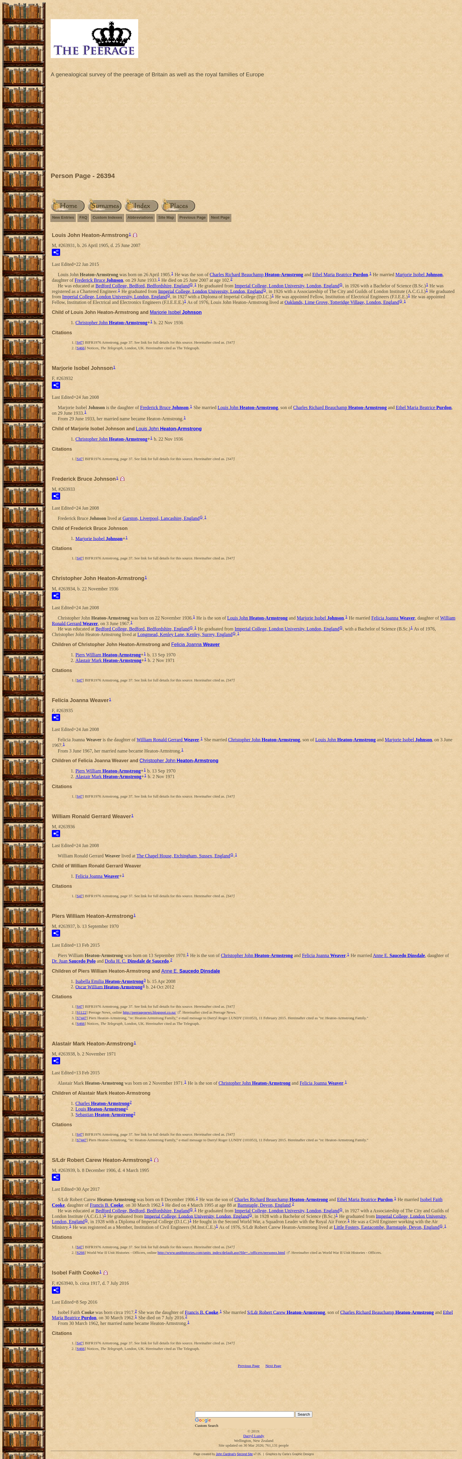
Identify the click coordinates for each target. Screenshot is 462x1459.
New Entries (63, 217)
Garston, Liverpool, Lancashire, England (161, 518)
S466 (81, 348)
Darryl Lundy (253, 1436)
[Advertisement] (253, 126)
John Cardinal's (226, 1454)
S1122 (81, 1012)
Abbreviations (140, 217)
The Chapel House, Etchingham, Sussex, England (183, 855)
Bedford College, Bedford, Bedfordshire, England (142, 285)
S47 (79, 342)
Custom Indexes (107, 217)
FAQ (83, 217)
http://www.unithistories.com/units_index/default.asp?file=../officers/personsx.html (221, 1252)
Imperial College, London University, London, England (287, 285)
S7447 (81, 1018)
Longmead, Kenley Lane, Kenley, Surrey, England (184, 634)
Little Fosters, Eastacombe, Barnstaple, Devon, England (387, 1227)
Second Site (245, 1454)
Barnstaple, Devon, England (264, 1205)
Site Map (166, 217)
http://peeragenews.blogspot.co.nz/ (149, 1012)
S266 (81, 1252)
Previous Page (192, 217)
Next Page (220, 217)
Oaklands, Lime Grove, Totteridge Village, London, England (342, 302)
